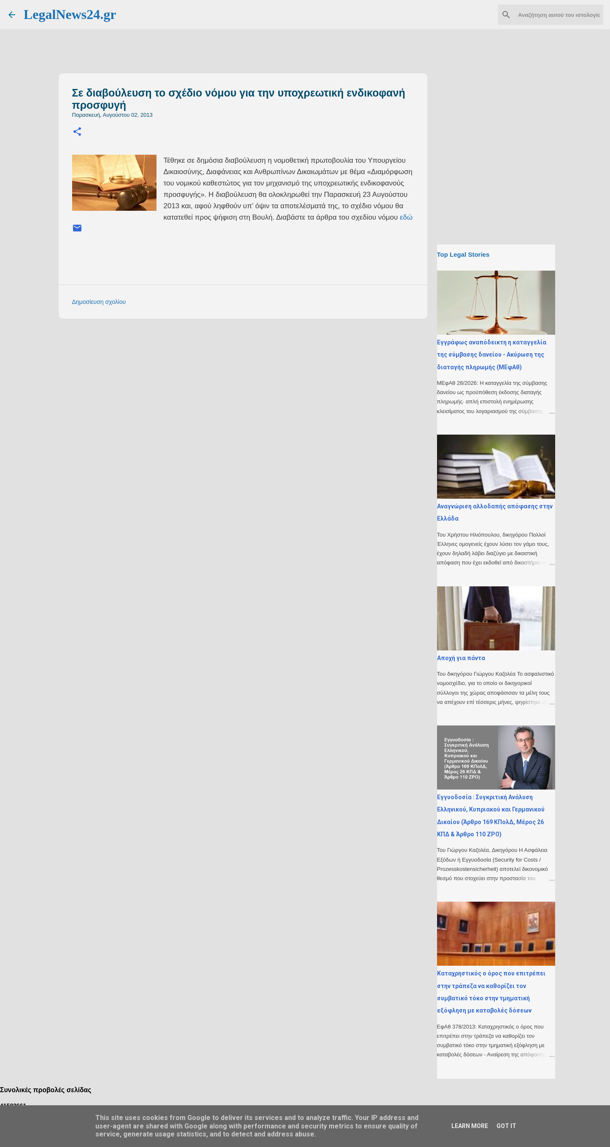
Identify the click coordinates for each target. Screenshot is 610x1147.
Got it (506, 1126)
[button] (77, 132)
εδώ (406, 217)
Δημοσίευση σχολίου (99, 301)
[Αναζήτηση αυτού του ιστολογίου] (559, 15)
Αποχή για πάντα (461, 658)
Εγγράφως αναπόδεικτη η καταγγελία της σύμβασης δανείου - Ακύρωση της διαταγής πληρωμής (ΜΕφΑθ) (491, 355)
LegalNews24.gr (70, 14)
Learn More (469, 1126)
